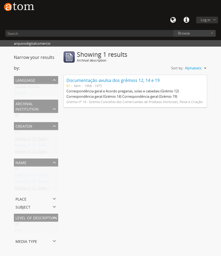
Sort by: (177, 68)
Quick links (186, 20)
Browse (184, 33)
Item (18, 231)
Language (173, 20)
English (20, 93)
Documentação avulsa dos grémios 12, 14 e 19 (113, 80)
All (17, 116)
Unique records (27, 87)
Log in (205, 19)
